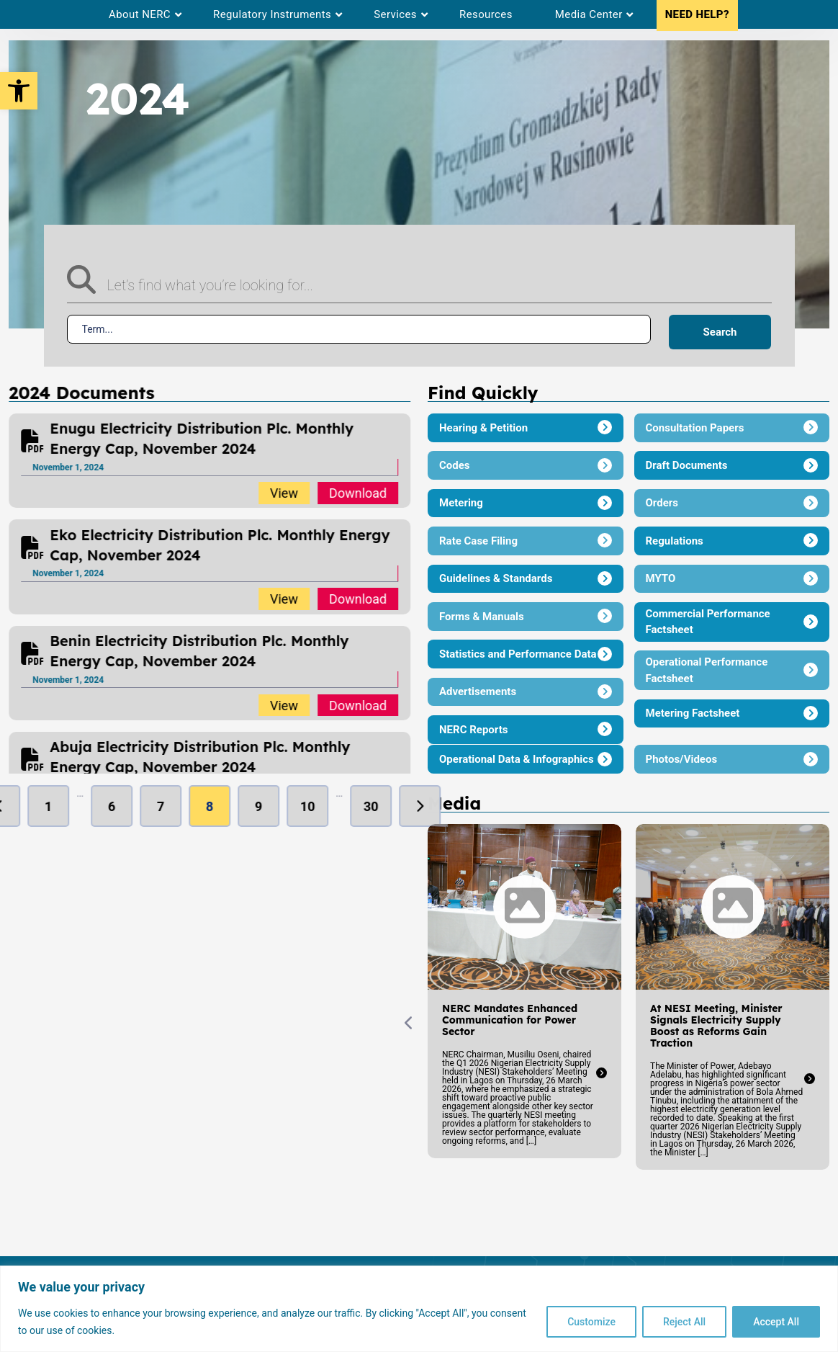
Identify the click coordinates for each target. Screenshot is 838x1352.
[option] (211, 460)
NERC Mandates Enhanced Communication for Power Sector (424, 1020)
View (285, 493)
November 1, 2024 (69, 467)
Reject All (684, 1322)
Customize (591, 1322)
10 (308, 806)
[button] (18, 90)
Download (358, 493)
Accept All (776, 1322)
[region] (419, 1309)
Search (720, 332)
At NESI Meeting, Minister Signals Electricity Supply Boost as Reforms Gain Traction (631, 1025)
